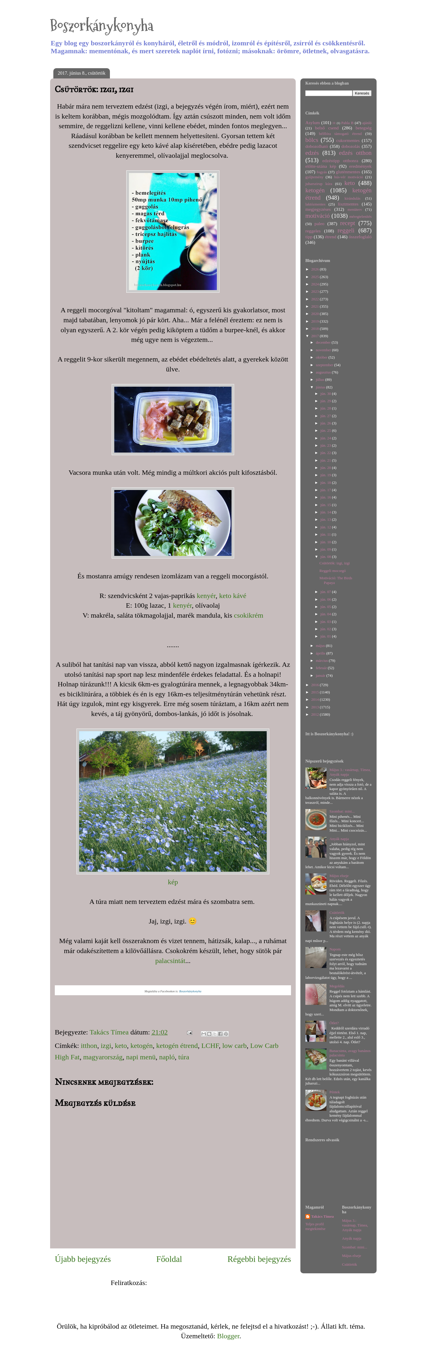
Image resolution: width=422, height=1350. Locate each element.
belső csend (326, 127)
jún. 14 (326, 512)
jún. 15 (326, 505)
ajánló (367, 123)
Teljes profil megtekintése (315, 1226)
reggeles (313, 230)
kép (173, 882)
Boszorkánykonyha (101, 26)
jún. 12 (326, 527)
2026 (315, 269)
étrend (330, 236)
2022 (315, 299)
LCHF (210, 1045)
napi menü (141, 1057)
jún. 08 (326, 556)
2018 (315, 328)
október (322, 357)
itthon (89, 1045)
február (322, 668)
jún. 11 (326, 534)
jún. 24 (326, 438)
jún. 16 (326, 497)
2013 (315, 707)
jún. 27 (326, 416)
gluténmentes (348, 171)
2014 (315, 699)
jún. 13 (326, 519)
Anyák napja (339, 839)
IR (334, 123)
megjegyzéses (318, 209)
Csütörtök (336, 912)
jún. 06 (326, 599)
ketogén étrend (177, 1045)
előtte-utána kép (320, 166)
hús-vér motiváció (348, 177)
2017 (315, 336)
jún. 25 (326, 430)
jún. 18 (326, 482)
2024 (315, 284)
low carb (234, 1045)
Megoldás (336, 986)
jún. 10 (326, 542)
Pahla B (347, 123)
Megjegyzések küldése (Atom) (192, 1282)
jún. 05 (326, 606)
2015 (315, 692)
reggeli (346, 230)
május (321, 645)
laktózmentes (315, 204)
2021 (315, 306)
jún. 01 (326, 636)
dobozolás (350, 146)
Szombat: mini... (342, 811)
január (321, 675)
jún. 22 (326, 452)
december (324, 342)
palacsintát (170, 960)
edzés (312, 152)
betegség (363, 127)
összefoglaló (360, 236)
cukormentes (348, 140)
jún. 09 (326, 549)
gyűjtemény (314, 177)
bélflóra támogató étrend (340, 133)
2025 (315, 277)
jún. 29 (326, 401)
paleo (319, 223)
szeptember (325, 365)
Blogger (228, 1336)
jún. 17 (326, 490)
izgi (106, 1045)
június (321, 387)
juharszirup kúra (318, 183)
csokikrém (248, 615)
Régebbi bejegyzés (259, 1259)
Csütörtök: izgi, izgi (334, 563)
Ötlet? (334, 1023)
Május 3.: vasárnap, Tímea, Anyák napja (355, 1225)
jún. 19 (326, 475)
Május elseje (338, 875)
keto (121, 1045)
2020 (315, 313)
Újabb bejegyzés (83, 1259)
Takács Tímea (322, 1216)
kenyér (206, 595)
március (322, 660)
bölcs (311, 139)
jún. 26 (326, 423)
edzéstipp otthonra (340, 160)
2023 (315, 291)
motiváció (317, 215)
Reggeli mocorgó (332, 570)
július (320, 379)
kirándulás (352, 198)
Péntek (334, 1092)
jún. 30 (326, 393)
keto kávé (232, 595)
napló (167, 1057)
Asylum (312, 122)
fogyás (322, 172)
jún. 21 (326, 460)
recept (347, 223)
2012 (315, 714)
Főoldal (169, 1259)
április (321, 653)
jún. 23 (326, 445)
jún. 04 (326, 614)
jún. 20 (326, 467)
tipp (308, 236)
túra (183, 1057)
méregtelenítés (360, 216)
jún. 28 (326, 408)
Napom (335, 949)
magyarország (103, 1057)
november (324, 350)
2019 (315, 321)
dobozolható (316, 146)
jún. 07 (326, 592)
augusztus (324, 372)
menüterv (355, 209)
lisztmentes (348, 203)
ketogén (141, 1045)
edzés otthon (355, 152)
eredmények (360, 166)
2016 (315, 685)
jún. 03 (326, 621)
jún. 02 (326, 629)
